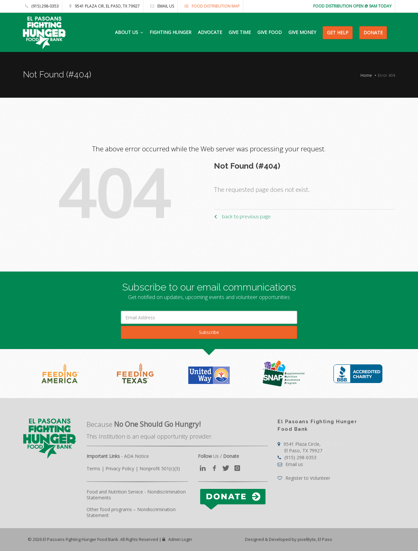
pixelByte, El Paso (314, 539)
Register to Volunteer (304, 478)
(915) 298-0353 (42, 6)
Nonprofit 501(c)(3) (159, 468)
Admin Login (177, 539)
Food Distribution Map (210, 6)
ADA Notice (136, 456)
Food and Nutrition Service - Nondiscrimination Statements (136, 495)
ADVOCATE (210, 32)
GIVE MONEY (302, 32)
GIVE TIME (240, 32)
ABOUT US (126, 32)
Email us (160, 6)
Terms (93, 468)
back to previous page (242, 216)
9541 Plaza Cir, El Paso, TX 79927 (103, 6)
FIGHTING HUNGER (170, 32)
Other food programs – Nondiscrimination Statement (131, 512)
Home (366, 75)
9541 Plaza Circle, (300, 447)
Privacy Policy (119, 468)
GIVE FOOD (269, 32)
